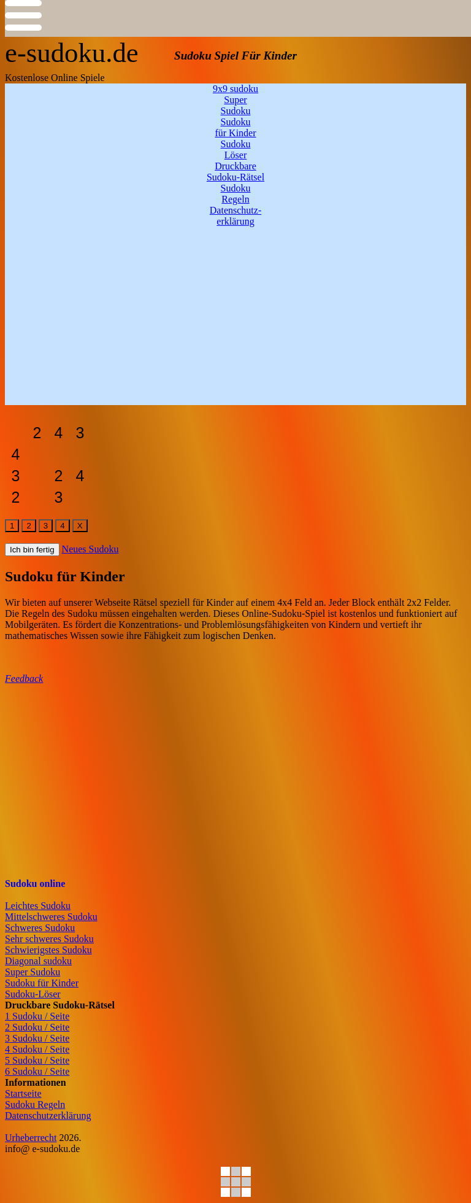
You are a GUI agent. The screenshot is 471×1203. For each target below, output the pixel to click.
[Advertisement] (235, 319)
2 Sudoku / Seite (37, 1027)
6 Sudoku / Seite (37, 1071)
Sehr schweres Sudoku (49, 939)
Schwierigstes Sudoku (48, 950)
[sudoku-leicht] (15, 433)
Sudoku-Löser (33, 994)
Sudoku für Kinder (41, 983)
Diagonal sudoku (38, 961)
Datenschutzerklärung (48, 1115)
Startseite (23, 1093)
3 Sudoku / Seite (37, 1038)
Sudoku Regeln (35, 1104)
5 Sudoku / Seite (37, 1060)
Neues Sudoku (90, 549)
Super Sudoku (32, 972)
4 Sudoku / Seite (37, 1049)
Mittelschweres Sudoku (51, 916)
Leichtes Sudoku (38, 905)
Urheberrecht (30, 1137)
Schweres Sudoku (40, 928)
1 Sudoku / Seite (37, 1016)
